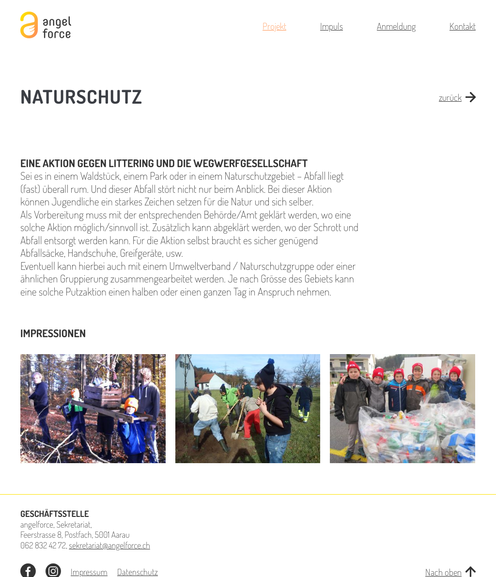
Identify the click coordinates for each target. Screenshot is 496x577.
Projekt (274, 25)
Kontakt (463, 25)
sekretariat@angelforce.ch (109, 545)
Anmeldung (396, 25)
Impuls (331, 25)
